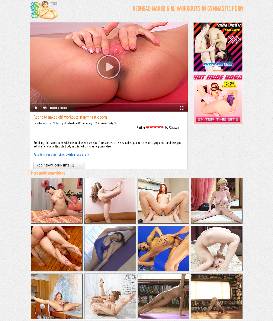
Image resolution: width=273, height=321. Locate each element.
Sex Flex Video (51, 123)
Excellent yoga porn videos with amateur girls (62, 154)
